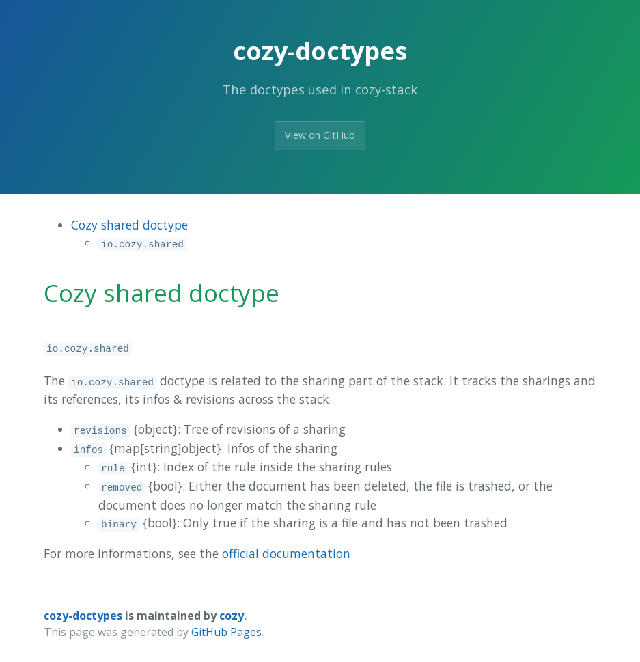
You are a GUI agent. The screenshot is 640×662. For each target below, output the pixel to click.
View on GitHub (320, 134)
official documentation (286, 553)
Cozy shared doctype (129, 225)
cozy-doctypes (83, 615)
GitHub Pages (226, 631)
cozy (231, 615)
